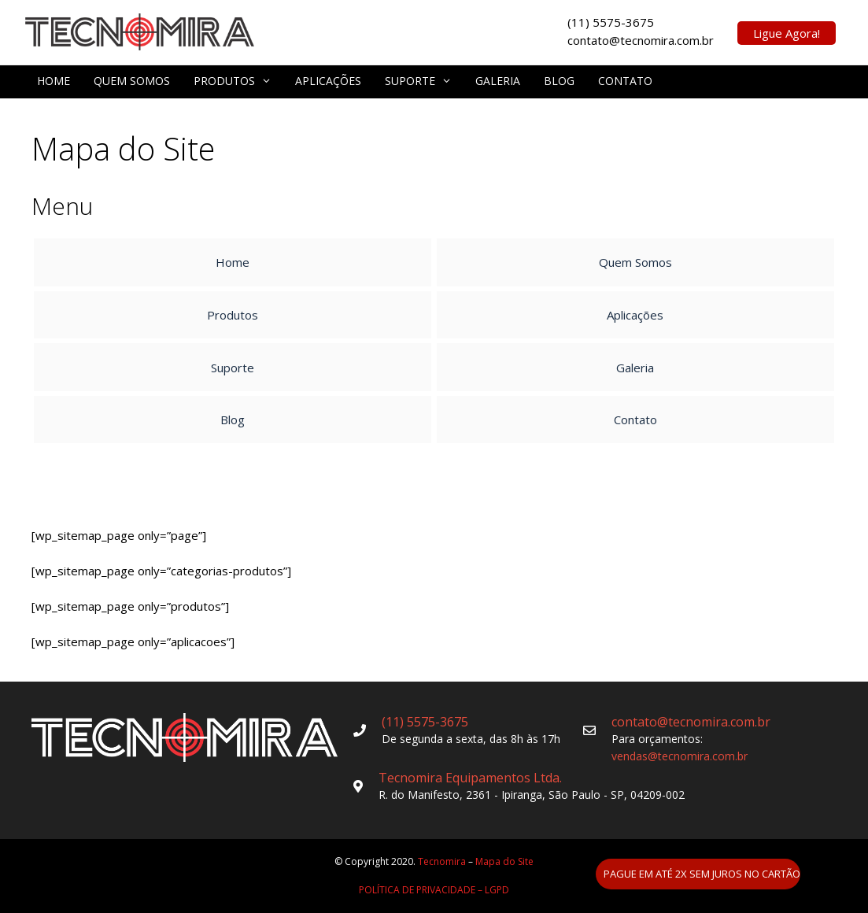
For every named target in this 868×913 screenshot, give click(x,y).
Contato (625, 80)
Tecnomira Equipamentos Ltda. (470, 777)
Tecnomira (442, 861)
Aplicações (328, 80)
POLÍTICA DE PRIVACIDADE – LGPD (434, 889)
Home (53, 80)
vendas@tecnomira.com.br (679, 756)
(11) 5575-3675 (425, 721)
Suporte (418, 81)
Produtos (232, 81)
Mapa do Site (504, 861)
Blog (559, 80)
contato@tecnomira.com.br (690, 721)
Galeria (497, 80)
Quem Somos (132, 80)
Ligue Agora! (786, 33)
